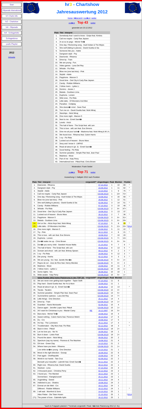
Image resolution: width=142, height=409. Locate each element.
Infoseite (11, 57)
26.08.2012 (103, 200)
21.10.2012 (103, 245)
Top (80, 172)
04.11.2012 (103, 232)
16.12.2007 (103, 311)
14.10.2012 (103, 191)
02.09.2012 (103, 203)
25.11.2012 (103, 299)
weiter (94, 18)
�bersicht (78, 18)
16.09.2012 (103, 254)
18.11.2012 (103, 374)
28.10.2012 (103, 214)
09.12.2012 (103, 251)
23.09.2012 (103, 188)
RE (91, 311)
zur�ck (87, 18)
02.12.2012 (103, 257)
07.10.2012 (103, 185)
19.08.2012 (103, 194)
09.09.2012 (103, 248)
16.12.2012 (103, 389)
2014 (130, 226)
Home (70, 18)
